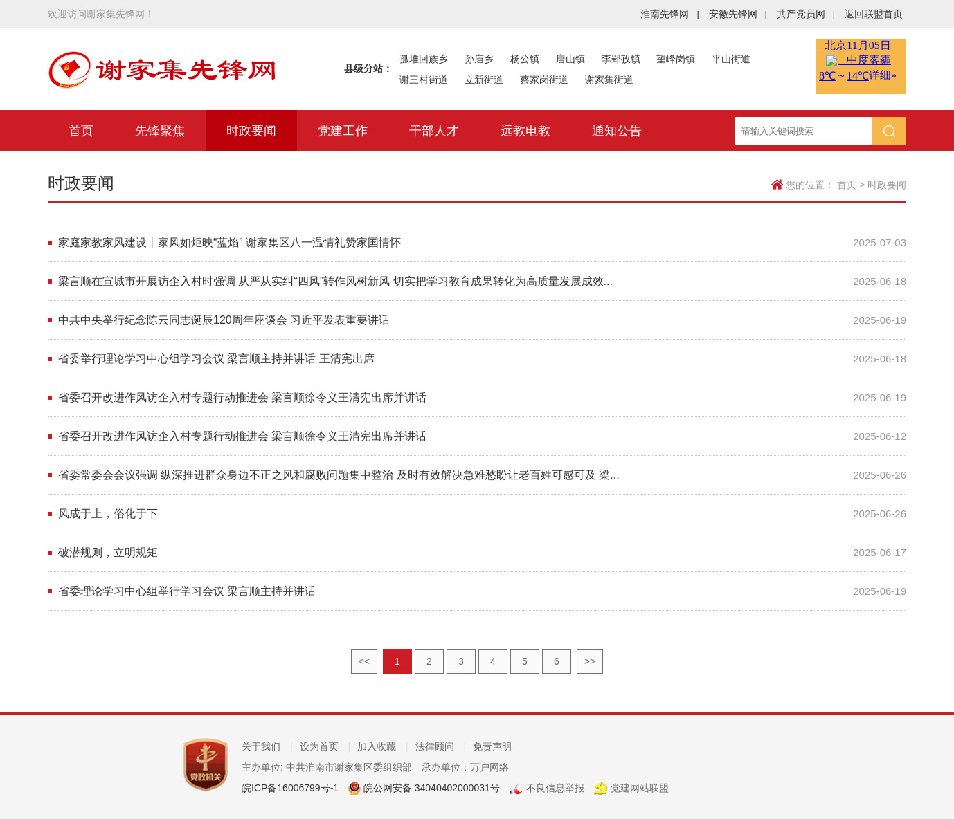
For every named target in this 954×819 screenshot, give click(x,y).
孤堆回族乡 (423, 58)
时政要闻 (251, 131)
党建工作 (343, 131)
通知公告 (617, 131)
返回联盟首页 (874, 13)
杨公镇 (524, 58)
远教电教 (525, 131)
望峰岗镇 (675, 58)
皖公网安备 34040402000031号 (430, 787)
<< (364, 661)
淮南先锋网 (669, 13)
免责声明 (492, 746)
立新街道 (484, 79)
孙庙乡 (479, 58)
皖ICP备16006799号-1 (290, 787)
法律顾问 (441, 746)
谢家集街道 (609, 79)
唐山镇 (570, 58)
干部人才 (434, 131)
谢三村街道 (423, 79)
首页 (81, 131)
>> (589, 661)
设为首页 (325, 746)
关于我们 (267, 746)
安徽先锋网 (738, 13)
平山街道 (731, 58)
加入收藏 (382, 746)
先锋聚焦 (160, 131)
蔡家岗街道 (544, 79)
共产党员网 (806, 13)
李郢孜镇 (621, 58)
